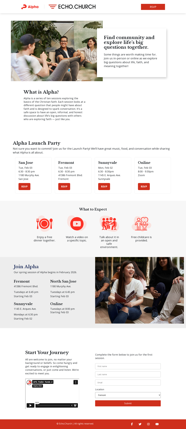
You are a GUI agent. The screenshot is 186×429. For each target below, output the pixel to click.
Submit (128, 403)
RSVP (153, 7)
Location (99, 389)
